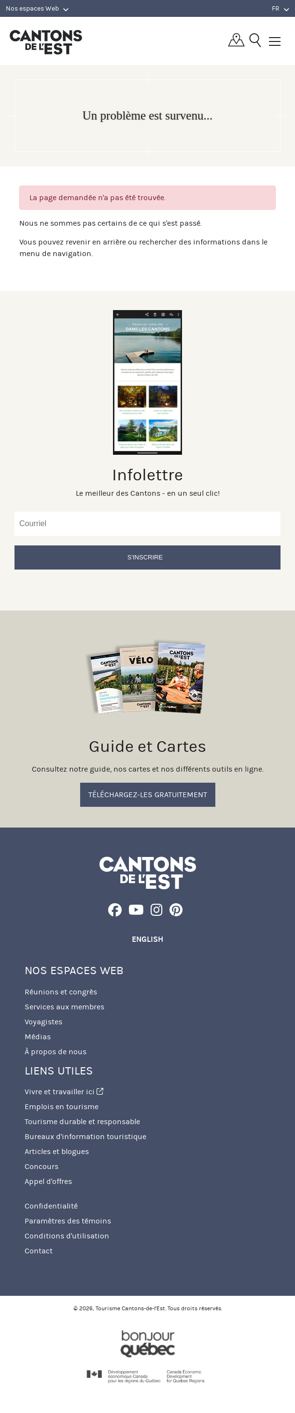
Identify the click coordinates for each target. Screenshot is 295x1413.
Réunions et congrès (61, 991)
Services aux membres (64, 1006)
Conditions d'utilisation (67, 1235)
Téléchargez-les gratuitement (147, 794)
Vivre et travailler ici (64, 1091)
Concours (41, 1166)
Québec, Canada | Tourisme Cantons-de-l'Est (46, 42)
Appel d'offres (48, 1181)
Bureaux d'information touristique (85, 1136)
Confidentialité (51, 1205)
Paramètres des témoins (68, 1220)
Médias (38, 1036)
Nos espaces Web (37, 8)
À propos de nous (55, 1051)
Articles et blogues (57, 1151)
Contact (39, 1250)
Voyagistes (43, 1021)
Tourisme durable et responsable (82, 1121)
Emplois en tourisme (61, 1106)
